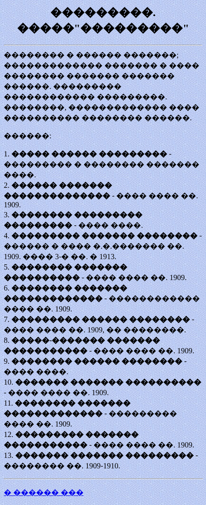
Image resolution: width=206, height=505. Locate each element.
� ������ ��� (44, 492)
